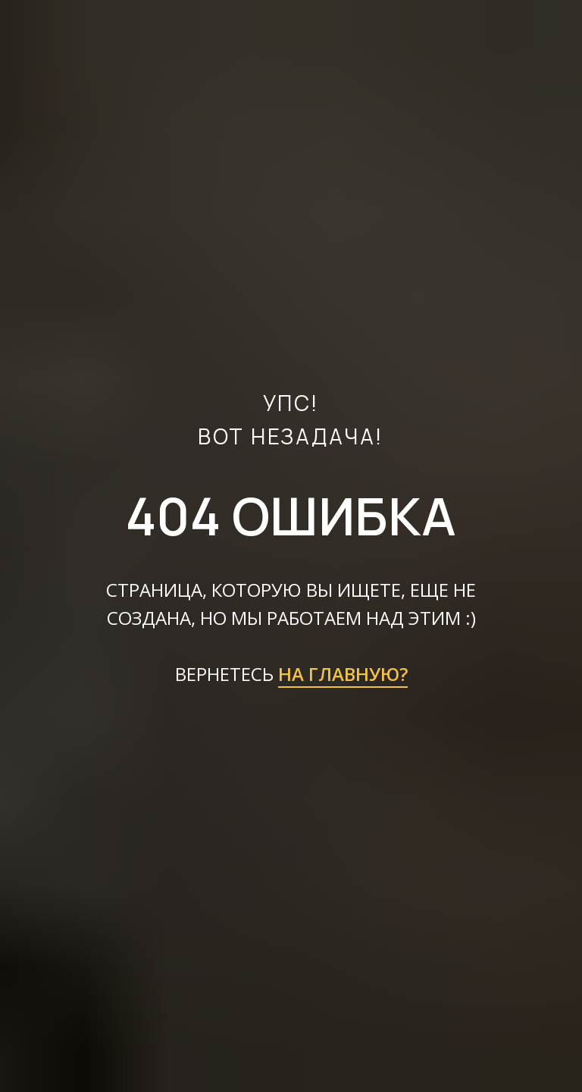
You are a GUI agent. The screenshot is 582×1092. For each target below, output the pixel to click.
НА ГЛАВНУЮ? (343, 673)
